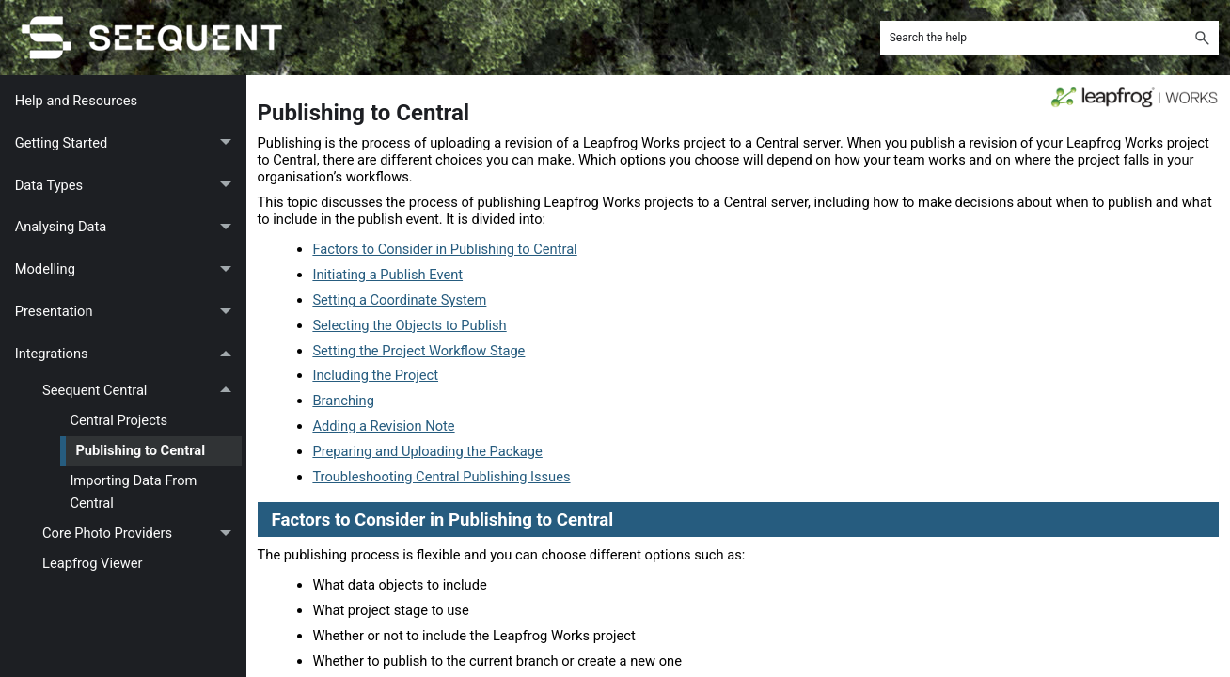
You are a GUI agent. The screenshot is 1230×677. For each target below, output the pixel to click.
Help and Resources (76, 100)
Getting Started (128, 143)
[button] (1202, 38)
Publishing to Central (140, 450)
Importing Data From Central (133, 491)
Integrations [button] (128, 354)
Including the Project (375, 375)
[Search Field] (1049, 38)
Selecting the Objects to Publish (409, 325)
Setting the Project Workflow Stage (418, 350)
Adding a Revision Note (383, 425)
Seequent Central (142, 390)
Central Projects (118, 420)
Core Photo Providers (142, 534)
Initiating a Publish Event (387, 274)
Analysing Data (128, 228)
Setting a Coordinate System (399, 299)
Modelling (128, 270)
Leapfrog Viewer (92, 563)
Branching (343, 400)
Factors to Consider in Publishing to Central (444, 249)
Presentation (128, 312)
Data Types (128, 186)
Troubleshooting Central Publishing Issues (441, 476)
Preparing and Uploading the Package (427, 451)
